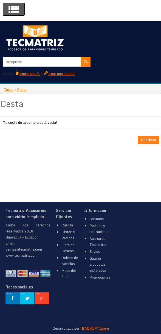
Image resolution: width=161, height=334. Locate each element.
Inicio (8, 89)
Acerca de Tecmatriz (97, 241)
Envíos (94, 251)
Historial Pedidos (68, 235)
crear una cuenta (61, 74)
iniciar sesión (29, 74)
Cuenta (67, 225)
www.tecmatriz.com (21, 255)
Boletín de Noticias (69, 261)
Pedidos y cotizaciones (99, 229)
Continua (148, 139)
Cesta (22, 89)
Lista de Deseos (67, 248)
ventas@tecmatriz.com (23, 249)
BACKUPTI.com (95, 328)
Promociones (100, 277)
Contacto (96, 219)
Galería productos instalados (97, 264)
